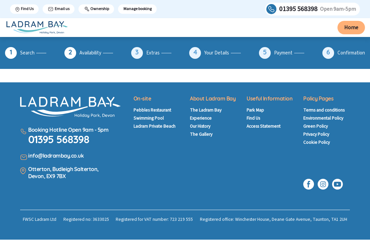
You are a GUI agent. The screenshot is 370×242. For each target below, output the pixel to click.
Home (351, 27)
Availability (90, 53)
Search (27, 53)
